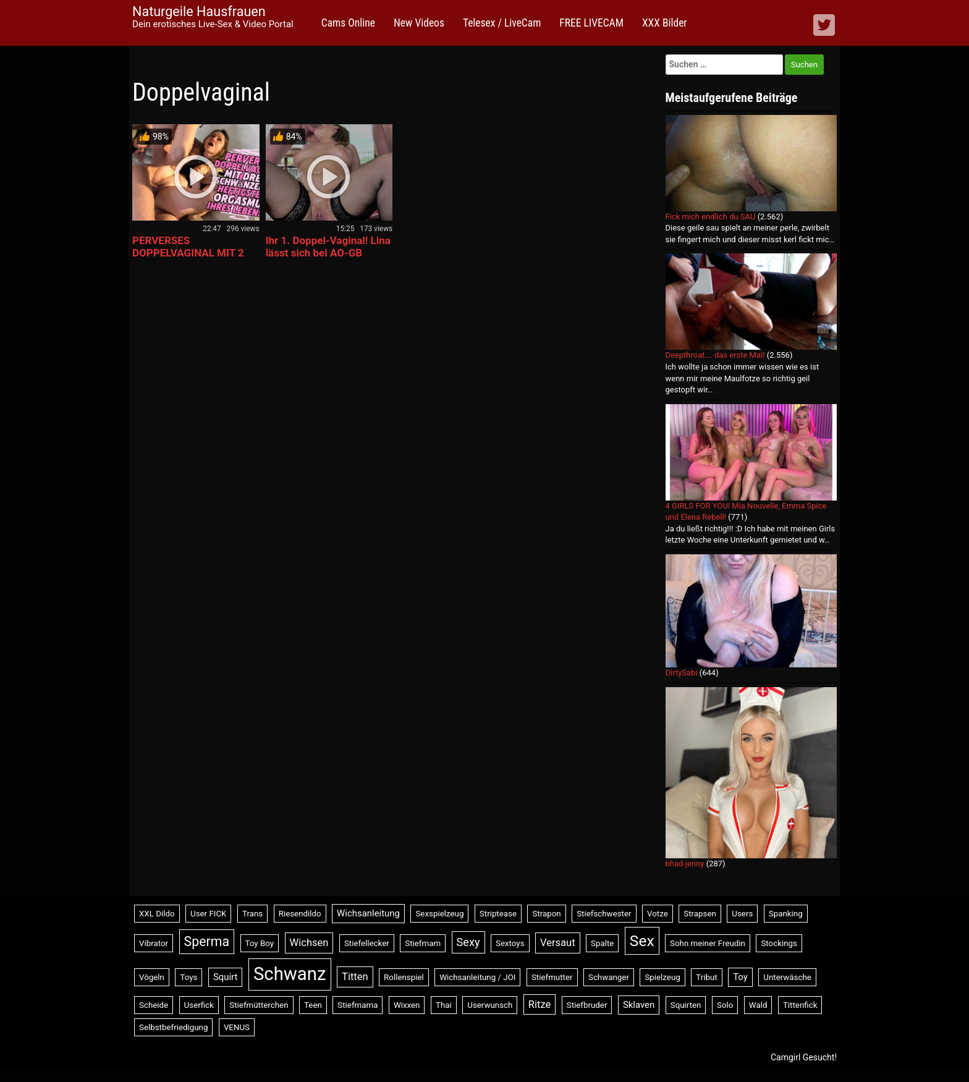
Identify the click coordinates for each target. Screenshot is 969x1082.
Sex (642, 941)
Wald (758, 1005)
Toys (188, 977)
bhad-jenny (685, 863)
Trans (252, 913)
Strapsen (699, 913)
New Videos (419, 23)
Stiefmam (423, 943)
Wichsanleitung (368, 913)
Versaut (557, 943)
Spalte (602, 943)
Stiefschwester (604, 913)
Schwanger (608, 977)
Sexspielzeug (439, 913)
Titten (355, 977)
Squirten (686, 1005)
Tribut (706, 977)
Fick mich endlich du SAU (711, 216)
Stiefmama (357, 1005)
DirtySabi (682, 672)
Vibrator (153, 943)
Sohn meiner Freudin (707, 943)
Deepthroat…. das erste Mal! (715, 355)
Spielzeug (662, 977)
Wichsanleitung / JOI (477, 977)
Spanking (786, 913)
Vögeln (151, 977)
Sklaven (638, 1004)
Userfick (199, 1005)
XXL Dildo (157, 913)
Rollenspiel (404, 977)
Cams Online (348, 23)
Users (742, 913)
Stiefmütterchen (258, 1005)
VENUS (237, 1027)
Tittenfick (800, 1005)
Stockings (779, 943)
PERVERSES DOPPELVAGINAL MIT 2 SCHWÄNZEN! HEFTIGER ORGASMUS (191, 259)
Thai (444, 1005)
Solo (725, 1005)
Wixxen (407, 1005)
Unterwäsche (787, 977)
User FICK (208, 913)
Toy (740, 977)
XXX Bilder (664, 23)
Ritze (539, 1004)
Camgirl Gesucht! (804, 1057)
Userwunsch (489, 1005)
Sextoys (510, 943)
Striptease (498, 913)
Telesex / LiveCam (502, 23)
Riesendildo (300, 913)
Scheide (153, 1005)
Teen (313, 1005)
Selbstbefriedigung (173, 1027)
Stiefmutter (552, 977)
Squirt (225, 977)
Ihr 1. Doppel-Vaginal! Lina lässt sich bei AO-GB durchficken (328, 252)
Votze (657, 913)
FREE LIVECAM (591, 23)
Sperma (206, 941)
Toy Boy (259, 943)
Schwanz (289, 973)
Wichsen (309, 943)
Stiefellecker (366, 943)
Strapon (546, 913)
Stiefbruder (587, 1005)
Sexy (468, 942)
